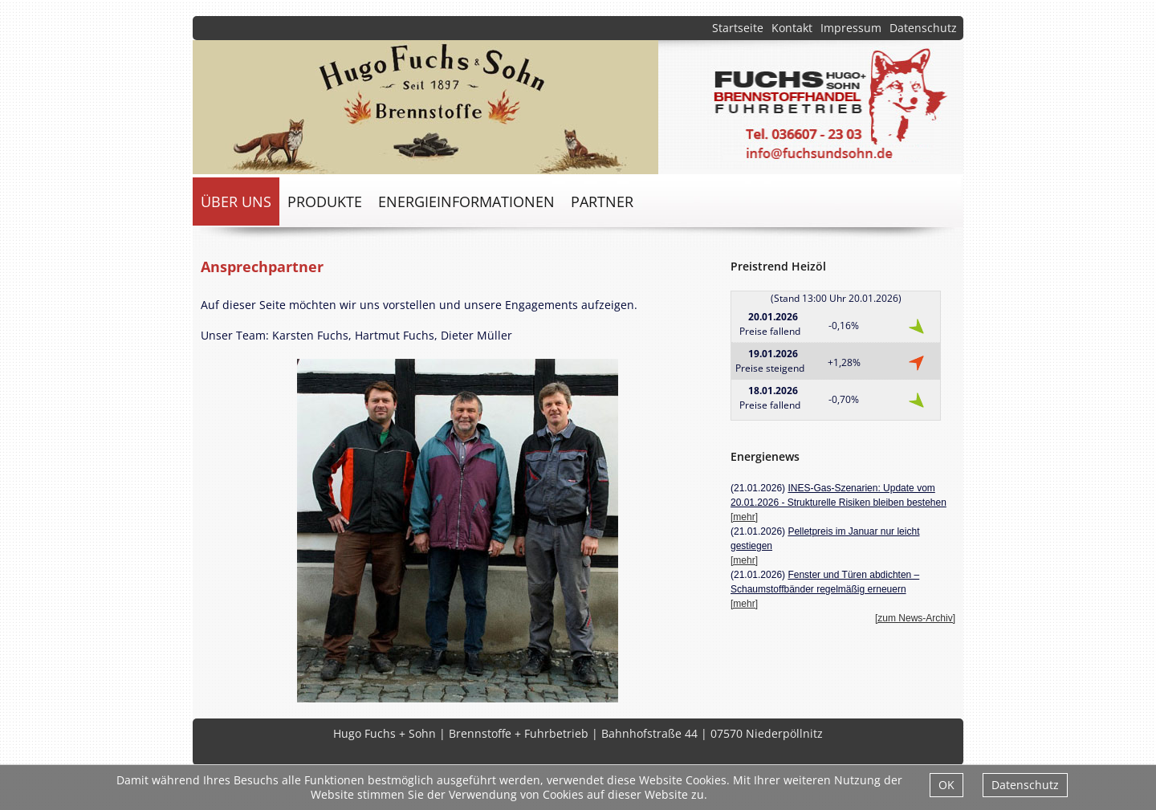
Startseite (737, 27)
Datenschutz (923, 27)
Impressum (850, 27)
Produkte (324, 201)
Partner (602, 201)
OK (946, 784)
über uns (236, 201)
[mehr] (744, 517)
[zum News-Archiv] (915, 618)
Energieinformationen (466, 201)
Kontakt (791, 27)
